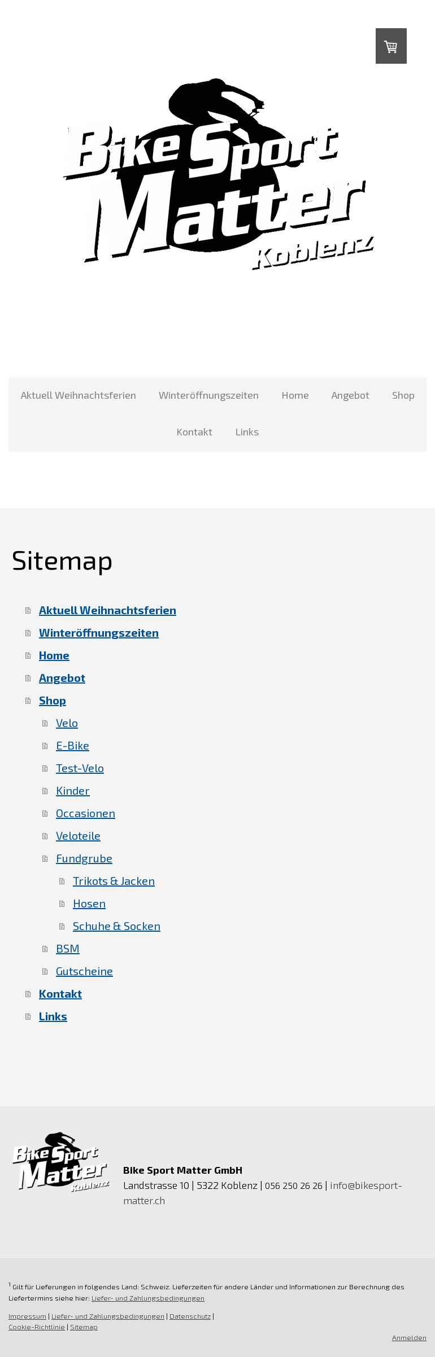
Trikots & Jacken (114, 880)
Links (247, 431)
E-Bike (72, 745)
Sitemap (84, 1326)
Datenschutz (190, 1315)
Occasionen (85, 813)
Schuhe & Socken (116, 925)
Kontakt (194, 431)
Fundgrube (84, 858)
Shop (403, 395)
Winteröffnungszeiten (209, 395)
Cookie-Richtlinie (36, 1326)
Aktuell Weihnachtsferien (78, 395)
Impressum (27, 1315)
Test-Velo (80, 767)
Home (295, 395)
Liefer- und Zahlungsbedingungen (148, 1297)
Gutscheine (84, 970)
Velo (67, 722)
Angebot (350, 395)
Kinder (73, 790)
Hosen (89, 903)
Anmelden (409, 1337)
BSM (68, 948)
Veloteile (78, 835)
